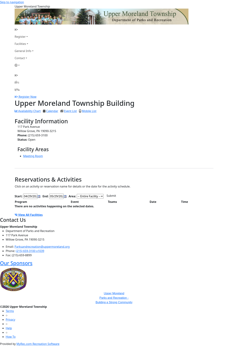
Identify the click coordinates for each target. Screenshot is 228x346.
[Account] (24, 65)
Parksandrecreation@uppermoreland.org (42, 247)
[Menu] (17, 89)
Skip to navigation (12, 2)
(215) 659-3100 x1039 (30, 251)
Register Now (27, 97)
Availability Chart (28, 111)
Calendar (52, 111)
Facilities (20, 44)
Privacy (10, 320)
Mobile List (89, 111)
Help (9, 328)
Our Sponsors (16, 263)
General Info (23, 51)
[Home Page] (24, 29)
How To (10, 337)
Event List (70, 111)
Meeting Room (33, 156)
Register (20, 37)
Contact (20, 58)
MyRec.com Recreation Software (37, 344)
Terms (10, 311)
